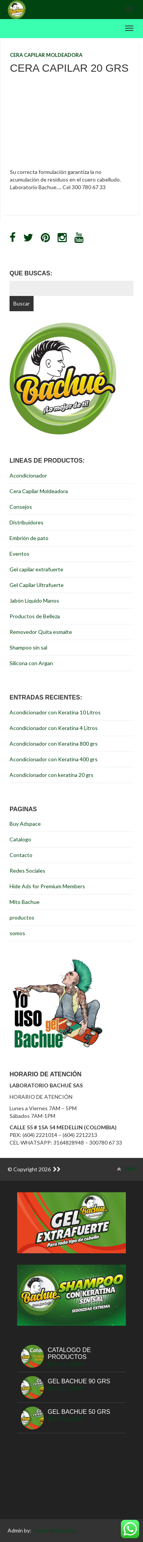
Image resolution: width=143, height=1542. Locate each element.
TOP (126, 1169)
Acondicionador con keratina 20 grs (51, 775)
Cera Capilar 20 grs (69, 68)
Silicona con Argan (31, 663)
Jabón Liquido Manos (34, 600)
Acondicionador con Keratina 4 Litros (54, 728)
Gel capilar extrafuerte (36, 569)
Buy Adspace (25, 823)
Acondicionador (28, 475)
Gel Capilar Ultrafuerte (37, 585)
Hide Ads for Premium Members (47, 886)
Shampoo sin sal (28, 647)
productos (22, 917)
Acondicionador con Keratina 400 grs (54, 759)
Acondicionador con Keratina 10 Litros (55, 712)
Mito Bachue (25, 902)
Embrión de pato (29, 538)
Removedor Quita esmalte (41, 632)
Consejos (21, 506)
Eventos (19, 553)
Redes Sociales (27, 870)
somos (17, 933)
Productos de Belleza (35, 616)
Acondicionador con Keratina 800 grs (54, 743)
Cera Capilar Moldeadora (46, 55)
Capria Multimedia (53, 1530)
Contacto (21, 855)
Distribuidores (26, 522)
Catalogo (20, 839)
